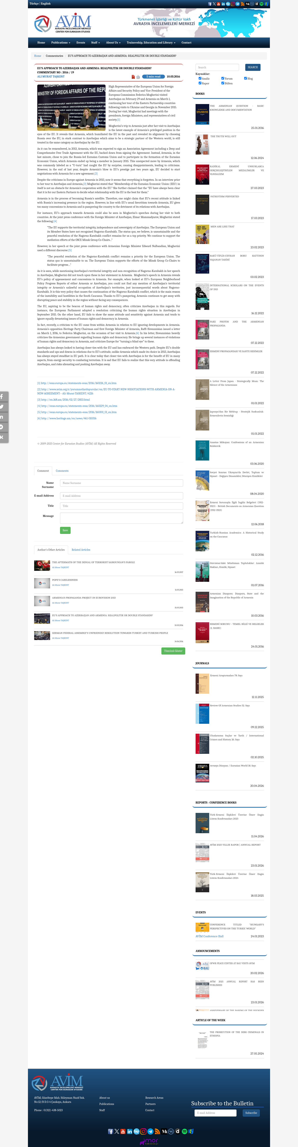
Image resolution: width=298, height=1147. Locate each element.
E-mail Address (44, 495)
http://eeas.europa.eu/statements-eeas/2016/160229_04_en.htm (79, 406)
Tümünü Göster (173, 651)
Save (65, 530)
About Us (113, 42)
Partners (150, 1104)
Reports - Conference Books (216, 802)
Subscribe (251, 1113)
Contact (186, 42)
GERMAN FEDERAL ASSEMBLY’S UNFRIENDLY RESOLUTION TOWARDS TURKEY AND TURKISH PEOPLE (110, 632)
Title (51, 506)
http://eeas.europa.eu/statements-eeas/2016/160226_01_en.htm (79, 383)
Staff (95, 42)
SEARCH (253, 67)
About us (104, 1098)
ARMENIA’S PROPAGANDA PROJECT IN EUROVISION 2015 (84, 597)
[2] (96, 173)
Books (200, 94)
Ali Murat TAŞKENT (51, 76)
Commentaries (54, 56)
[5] (70, 250)
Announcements (208, 951)
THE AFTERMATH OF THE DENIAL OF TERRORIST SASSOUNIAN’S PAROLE (93, 562)
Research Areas (154, 1098)
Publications (60, 42)
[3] (85, 184)
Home (41, 42)
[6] (137, 333)
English (46, 3)
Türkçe (34, 3)
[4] (55, 221)
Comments (62, 471)
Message (48, 516)
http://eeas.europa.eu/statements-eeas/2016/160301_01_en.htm (79, 412)
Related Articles (81, 550)
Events (81, 42)
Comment (43, 471)
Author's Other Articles (51, 550)
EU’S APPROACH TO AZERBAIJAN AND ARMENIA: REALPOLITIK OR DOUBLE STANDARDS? (122, 56)
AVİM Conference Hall (209, 936)
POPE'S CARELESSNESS (65, 579)
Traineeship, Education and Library (151, 42)
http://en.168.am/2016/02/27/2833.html (65, 399)
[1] (118, 119)
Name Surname (48, 485)
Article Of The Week (210, 1020)
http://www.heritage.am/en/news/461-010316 (68, 418)
